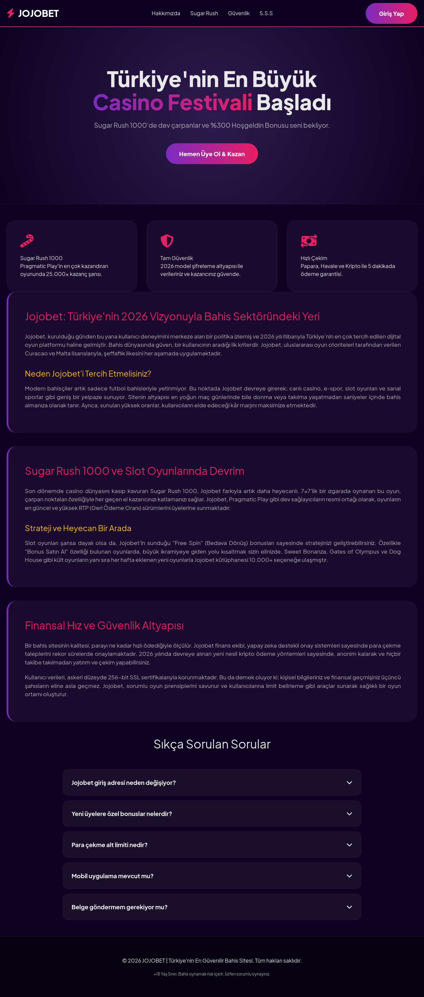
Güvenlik (238, 13)
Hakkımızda (166, 13)
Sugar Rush (204, 13)
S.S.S (266, 13)
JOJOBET (33, 13)
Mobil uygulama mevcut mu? (212, 876)
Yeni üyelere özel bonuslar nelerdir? (212, 813)
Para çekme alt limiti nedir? (212, 844)
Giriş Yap (391, 13)
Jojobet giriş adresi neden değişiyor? (212, 782)
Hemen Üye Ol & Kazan (212, 154)
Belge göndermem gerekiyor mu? (212, 907)
